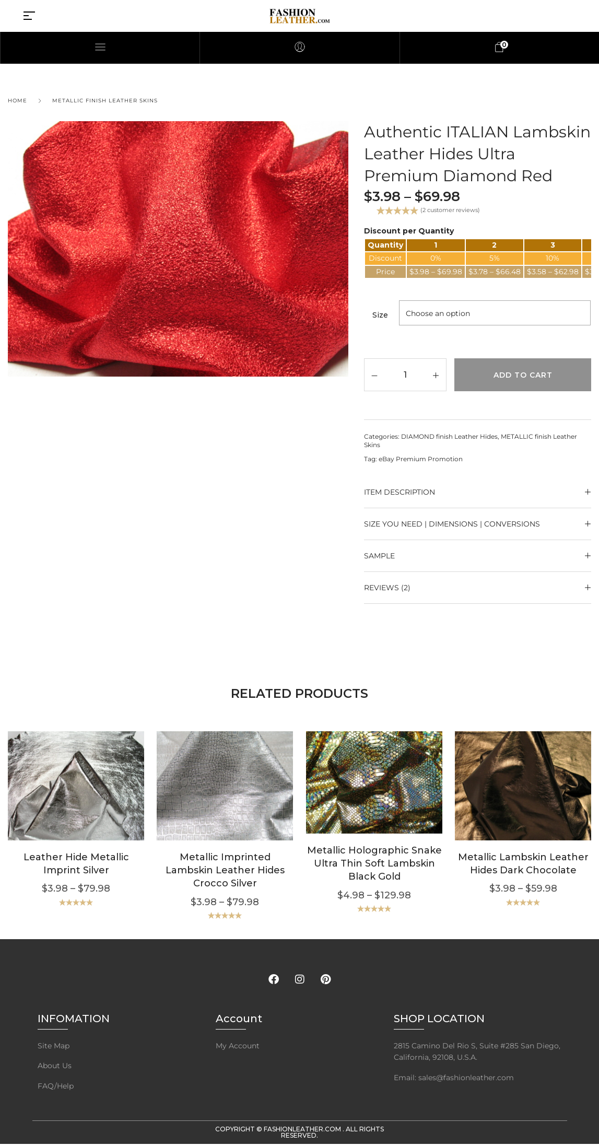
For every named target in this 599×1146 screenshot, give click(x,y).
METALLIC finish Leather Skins (105, 100)
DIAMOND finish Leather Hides (449, 436)
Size (380, 315)
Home (17, 100)
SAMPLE (379, 555)
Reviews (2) (387, 587)
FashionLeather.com (303, 1129)
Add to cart (523, 375)
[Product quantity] (406, 374)
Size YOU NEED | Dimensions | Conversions (452, 524)
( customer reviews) (450, 210)
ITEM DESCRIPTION (399, 492)
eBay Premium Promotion (421, 459)
